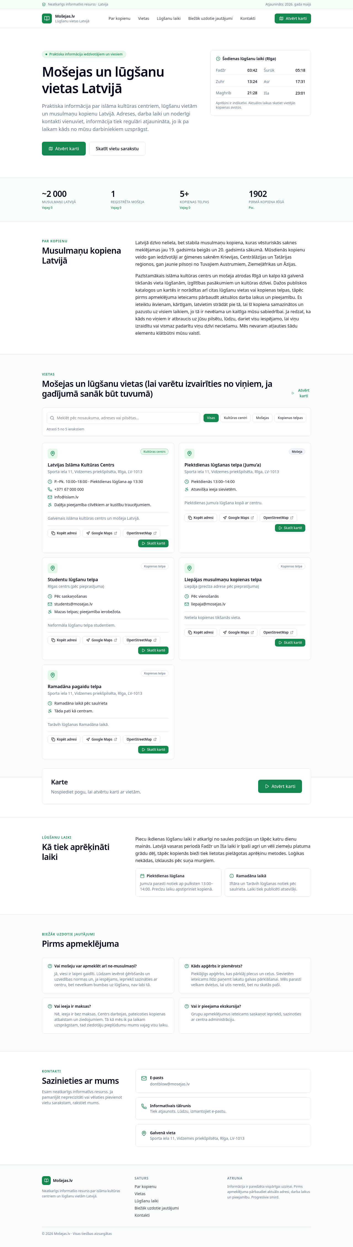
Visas (211, 417)
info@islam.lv (66, 497)
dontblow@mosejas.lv (170, 1084)
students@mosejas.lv (73, 604)
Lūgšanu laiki (169, 18)
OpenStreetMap (142, 533)
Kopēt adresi (64, 533)
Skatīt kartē (153, 543)
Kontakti (247, 18)
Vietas (143, 18)
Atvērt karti (293, 18)
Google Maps (101, 533)
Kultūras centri (235, 417)
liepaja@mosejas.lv (208, 604)
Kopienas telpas (290, 417)
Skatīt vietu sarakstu (117, 149)
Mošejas (262, 417)
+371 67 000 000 (69, 489)
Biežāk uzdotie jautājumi (210, 18)
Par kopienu (119, 18)
